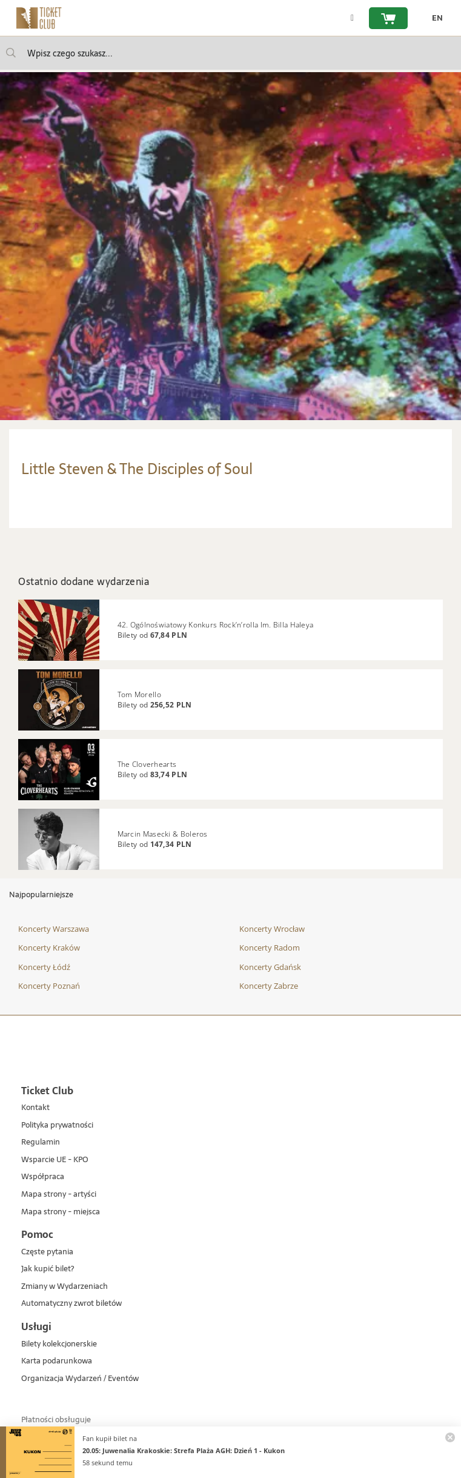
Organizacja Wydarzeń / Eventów (80, 1379)
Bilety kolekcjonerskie (59, 1344)
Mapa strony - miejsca (60, 1212)
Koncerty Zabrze (268, 985)
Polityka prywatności (57, 1125)
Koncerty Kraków (49, 947)
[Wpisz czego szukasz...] (11, 53)
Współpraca (42, 1177)
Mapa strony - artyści (58, 1194)
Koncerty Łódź (44, 966)
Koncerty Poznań (49, 985)
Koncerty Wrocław (272, 928)
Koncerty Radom (269, 947)
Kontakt (35, 1108)
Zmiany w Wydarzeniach (64, 1286)
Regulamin (40, 1142)
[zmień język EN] (434, 18)
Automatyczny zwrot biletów (71, 1303)
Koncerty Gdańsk (270, 966)
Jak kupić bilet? (47, 1269)
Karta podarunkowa (56, 1361)
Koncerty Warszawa (53, 928)
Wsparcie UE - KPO (54, 1160)
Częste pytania (47, 1252)
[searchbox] (230, 53)
